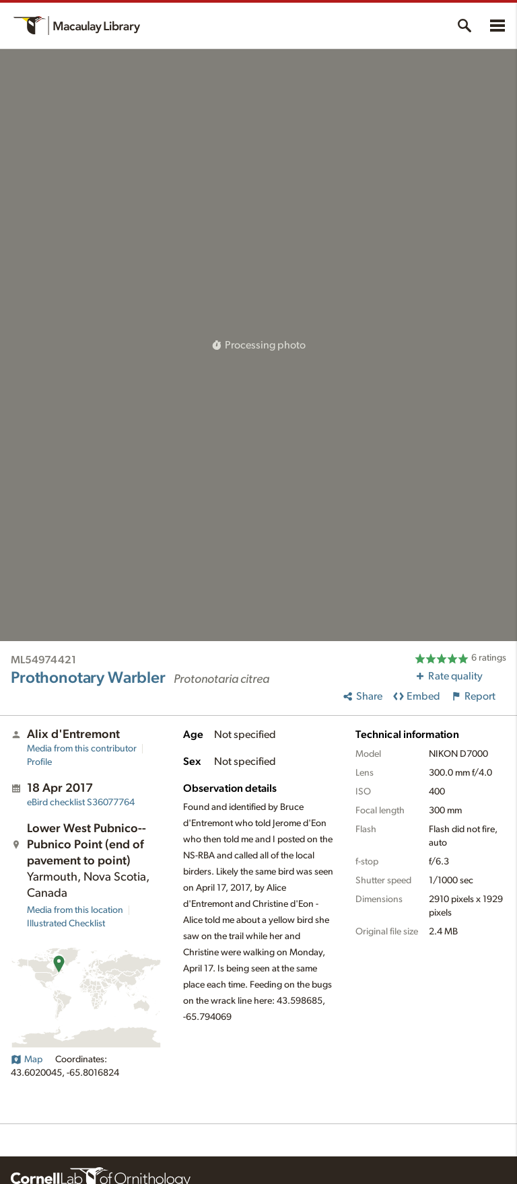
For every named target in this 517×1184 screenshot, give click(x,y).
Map (26, 1059)
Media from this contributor (82, 748)
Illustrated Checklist (66, 923)
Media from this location (75, 910)
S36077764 (81, 802)
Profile (39, 762)
